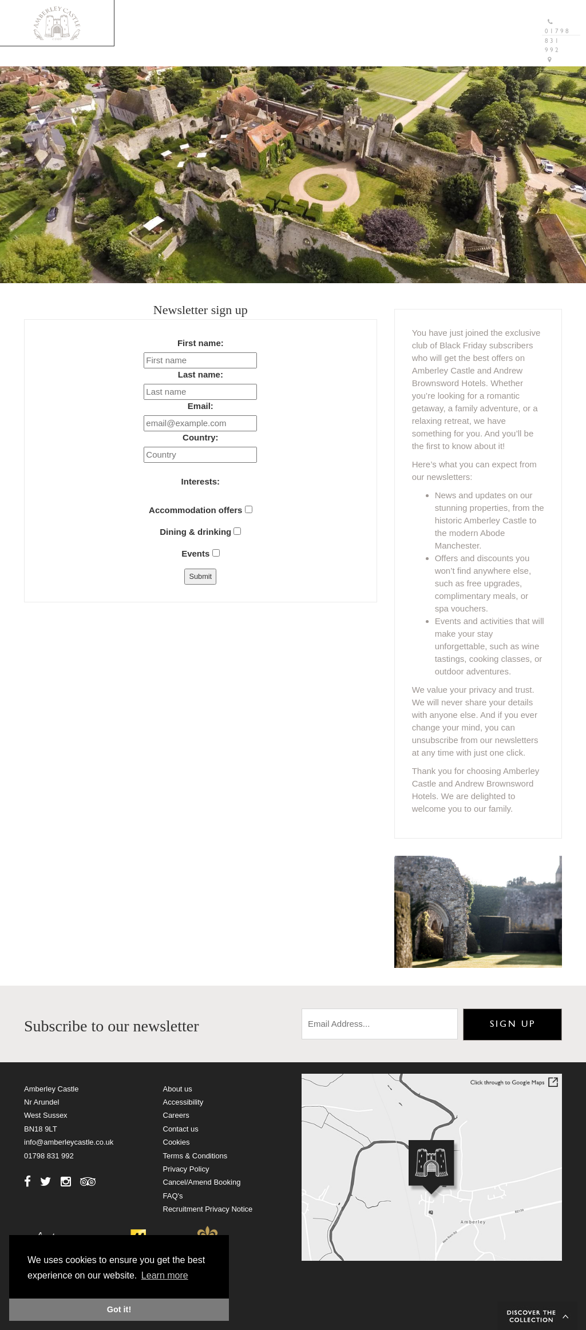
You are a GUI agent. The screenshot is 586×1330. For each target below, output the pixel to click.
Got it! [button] (119, 1309)
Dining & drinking (200, 532)
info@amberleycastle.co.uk (68, 1142)
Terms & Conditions (195, 1156)
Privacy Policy (186, 1169)
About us (177, 1089)
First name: (200, 343)
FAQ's (173, 1196)
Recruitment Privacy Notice (208, 1209)
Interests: (200, 481)
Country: (201, 437)
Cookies (176, 1142)
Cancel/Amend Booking (202, 1182)
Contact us (181, 1129)
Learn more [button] (164, 1275)
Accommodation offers (200, 510)
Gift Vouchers (390, 14)
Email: (200, 406)
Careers (176, 1115)
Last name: (200, 374)
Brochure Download (292, 14)
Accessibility (183, 1102)
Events (200, 553)
